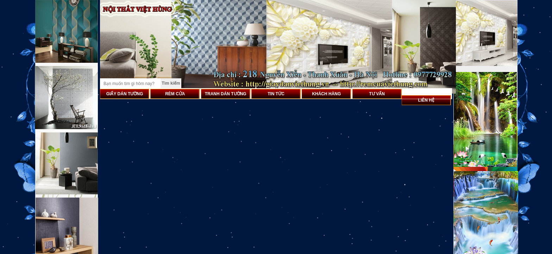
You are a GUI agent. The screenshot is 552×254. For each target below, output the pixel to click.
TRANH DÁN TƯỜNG (225, 93)
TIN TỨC (276, 93)
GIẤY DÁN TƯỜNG (124, 93)
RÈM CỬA (175, 93)
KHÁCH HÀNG (326, 93)
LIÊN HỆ (426, 100)
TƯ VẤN (377, 93)
